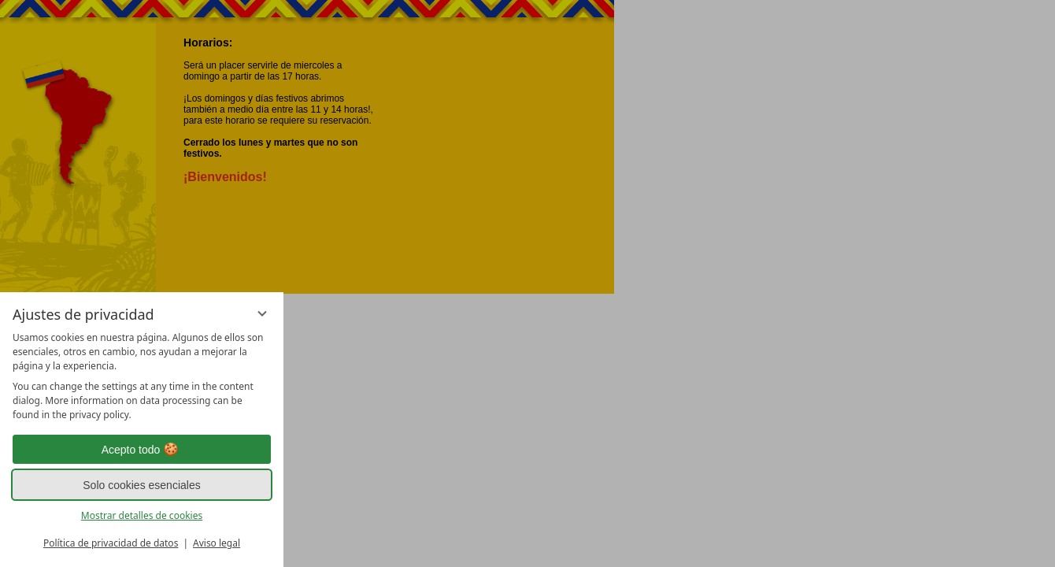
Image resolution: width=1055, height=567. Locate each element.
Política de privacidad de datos (110, 543)
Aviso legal (216, 543)
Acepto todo (142, 449)
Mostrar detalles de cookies (141, 515)
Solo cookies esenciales (141, 485)
